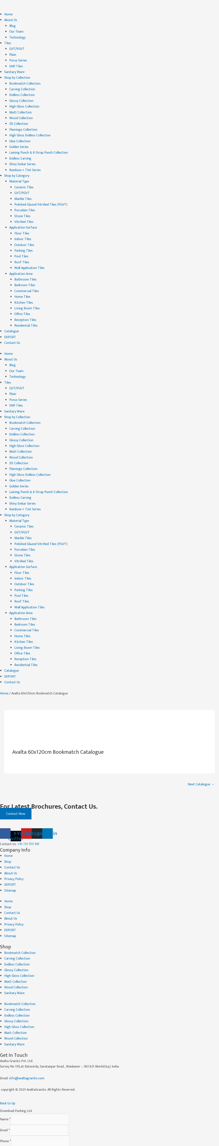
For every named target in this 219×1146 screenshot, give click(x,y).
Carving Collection (22, 86)
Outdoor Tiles (24, 236)
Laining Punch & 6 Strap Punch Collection (38, 147)
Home (8, 14)
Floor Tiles (21, 225)
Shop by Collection (17, 75)
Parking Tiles (23, 242)
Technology (17, 36)
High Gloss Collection (24, 103)
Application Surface (23, 219)
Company (6, 1121)
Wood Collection (21, 114)
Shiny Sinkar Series (22, 158)
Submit (11, 1131)
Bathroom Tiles (25, 270)
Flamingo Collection (23, 125)
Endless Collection (22, 92)
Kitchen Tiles (23, 292)
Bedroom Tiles (24, 275)
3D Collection (18, 119)
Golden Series (19, 142)
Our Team (16, 31)
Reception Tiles (25, 308)
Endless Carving (20, 153)
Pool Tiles (21, 247)
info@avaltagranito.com (26, 1047)
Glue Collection (19, 136)
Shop (7, 836)
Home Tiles (22, 286)
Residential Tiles (26, 314)
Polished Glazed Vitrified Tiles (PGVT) (40, 197)
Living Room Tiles (27, 297)
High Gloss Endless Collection (29, 131)
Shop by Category (16, 170)
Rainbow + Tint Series (25, 164)
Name (5, 1088)
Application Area (21, 264)
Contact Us (12, 331)
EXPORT (10, 325)
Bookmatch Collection (25, 81)
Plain (12, 53)
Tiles (7, 42)
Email (5, 1099)
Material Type (19, 175)
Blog (12, 25)
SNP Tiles (16, 64)
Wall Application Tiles (29, 258)
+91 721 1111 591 (28, 819)
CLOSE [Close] (11, 1141)
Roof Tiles (21, 253)
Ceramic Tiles (24, 181)
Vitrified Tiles (23, 214)
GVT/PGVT (16, 47)
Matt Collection (20, 109)
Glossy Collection (21, 97)
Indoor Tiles (22, 231)
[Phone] (40, 1110)
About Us (10, 20)
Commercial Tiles (26, 281)
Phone (5, 1110)
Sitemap (10, 864)
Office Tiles (22, 303)
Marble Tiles (23, 192)
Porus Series (18, 58)
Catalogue (11, 319)
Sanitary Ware (14, 70)
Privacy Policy (13, 853)
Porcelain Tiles (24, 203)
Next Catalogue (201, 759)
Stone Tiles (22, 208)
